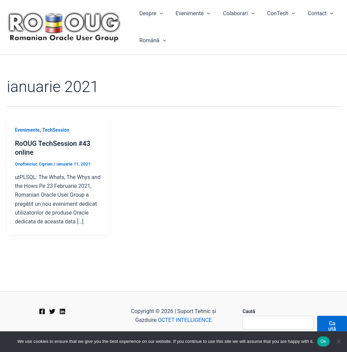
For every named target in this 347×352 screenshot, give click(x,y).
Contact (312, 13)
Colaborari (234, 13)
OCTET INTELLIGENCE (185, 320)
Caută (249, 311)
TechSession (56, 130)
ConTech (275, 13)
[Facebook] (42, 311)
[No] (338, 341)
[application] (158, 13)
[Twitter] (52, 311)
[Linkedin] (62, 311)
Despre (150, 13)
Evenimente (190, 13)
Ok (323, 341)
